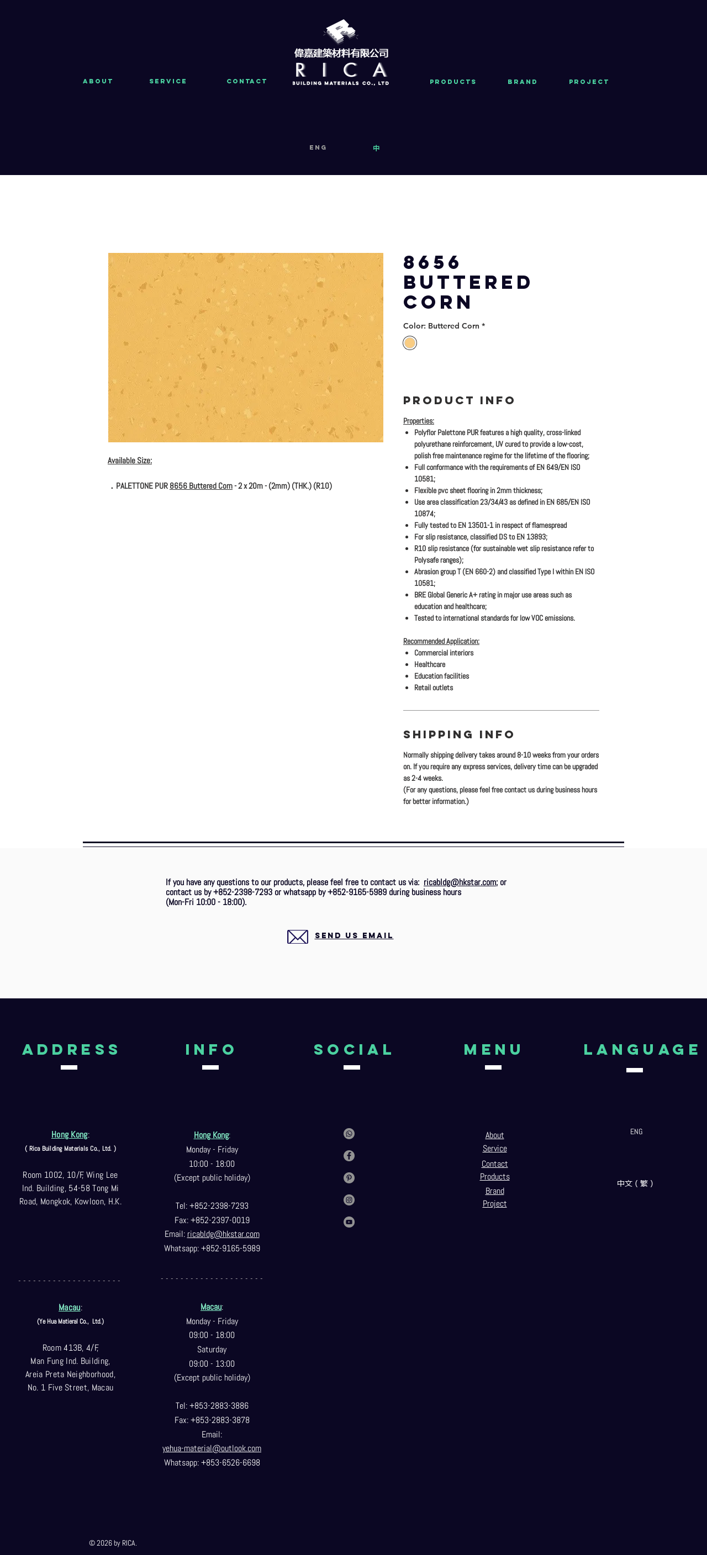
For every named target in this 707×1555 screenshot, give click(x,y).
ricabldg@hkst (212, 1234)
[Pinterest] (349, 1177)
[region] (341, 949)
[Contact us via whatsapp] (349, 1133)
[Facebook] (349, 1155)
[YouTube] (349, 1222)
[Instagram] (349, 1199)
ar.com (249, 1234)
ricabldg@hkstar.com (460, 882)
